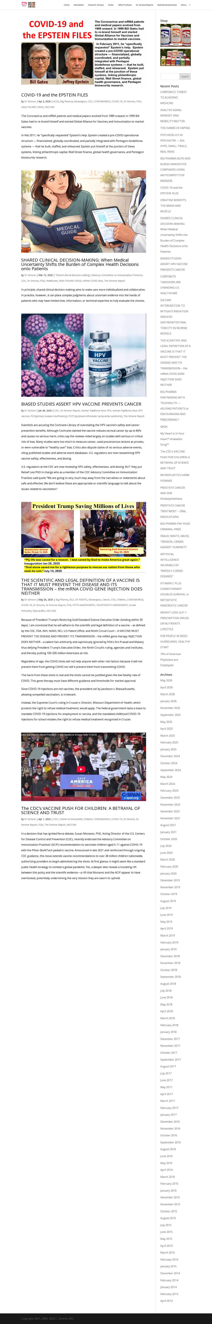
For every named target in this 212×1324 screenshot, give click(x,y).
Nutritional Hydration (167, 5)
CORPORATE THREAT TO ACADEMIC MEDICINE (173, 97)
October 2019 (168, 894)
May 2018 (166, 1004)
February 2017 (169, 1108)
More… (184, 5)
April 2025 (166, 728)
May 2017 (166, 1087)
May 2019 (166, 922)
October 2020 (168, 839)
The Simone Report (114, 280)
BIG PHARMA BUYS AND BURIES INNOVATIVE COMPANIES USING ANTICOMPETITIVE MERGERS (175, 169)
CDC (90, 101)
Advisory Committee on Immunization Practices (117, 275)
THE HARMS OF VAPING (175, 128)
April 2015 (166, 1246)
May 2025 (166, 722)
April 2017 (166, 1094)
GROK (163, 426)
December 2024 (170, 756)
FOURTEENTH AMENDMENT (112, 605)
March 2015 (167, 1252)
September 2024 (170, 770)
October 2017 (168, 1052)
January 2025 (168, 749)
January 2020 (168, 873)
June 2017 (166, 1080)
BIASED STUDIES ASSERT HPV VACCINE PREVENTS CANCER (81, 404)
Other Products (125, 5)
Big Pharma (66, 101)
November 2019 (170, 887)
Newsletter (79, 5)
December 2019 (170, 880)
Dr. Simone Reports (144, 5)
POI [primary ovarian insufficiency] (48, 416)
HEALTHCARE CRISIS (32, 107)
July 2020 (165, 846)
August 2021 (168, 825)
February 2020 (169, 866)
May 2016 (166, 1163)
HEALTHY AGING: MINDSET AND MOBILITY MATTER (172, 115)
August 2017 (168, 1066)
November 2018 (170, 963)
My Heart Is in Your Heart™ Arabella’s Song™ (172, 439)
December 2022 (170, 811)
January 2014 (168, 1287)
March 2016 (167, 1177)
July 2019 (165, 908)
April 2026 (166, 687)
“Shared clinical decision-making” (72, 275)
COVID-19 (117, 101)
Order (111, 5)
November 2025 (170, 708)
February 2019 (169, 942)
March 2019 (167, 935)
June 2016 (166, 1156)
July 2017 (165, 1073)
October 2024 (168, 763)
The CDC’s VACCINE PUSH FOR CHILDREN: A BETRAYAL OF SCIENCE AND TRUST (80, 810)
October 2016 (168, 1135)
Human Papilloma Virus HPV (96, 410)
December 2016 (170, 1121)
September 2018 (170, 977)
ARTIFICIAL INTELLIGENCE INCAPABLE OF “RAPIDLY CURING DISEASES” (171, 565)
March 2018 (167, 1018)
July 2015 (165, 1225)
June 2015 (166, 1232)
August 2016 (168, 1149)
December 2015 (170, 1197)
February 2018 (169, 1025)
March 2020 (167, 859)
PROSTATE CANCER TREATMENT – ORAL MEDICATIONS (173, 511)
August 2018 (168, 984)
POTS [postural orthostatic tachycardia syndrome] (95, 416)
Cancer (106, 599)
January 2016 (168, 1190)
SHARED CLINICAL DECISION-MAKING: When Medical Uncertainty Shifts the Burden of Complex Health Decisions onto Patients (80, 264)
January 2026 (168, 701)
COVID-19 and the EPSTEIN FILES (54, 95)
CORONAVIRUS (102, 101)
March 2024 (167, 784)
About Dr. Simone (96, 5)
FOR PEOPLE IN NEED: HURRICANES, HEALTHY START (175, 641)
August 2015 (168, 1218)
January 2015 (168, 1266)
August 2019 (168, 901)
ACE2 (56, 101)
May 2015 (166, 1239)
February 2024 (169, 790)
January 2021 (168, 832)
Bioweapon (80, 101)
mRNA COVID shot (93, 280)
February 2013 (169, 1294)
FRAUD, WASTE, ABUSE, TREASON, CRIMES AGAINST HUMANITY (175, 541)
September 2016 (170, 1142)
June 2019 (166, 915)
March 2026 (167, 694)
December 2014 (170, 1273)
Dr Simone (30, 101)
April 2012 (166, 1301)
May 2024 (166, 777)
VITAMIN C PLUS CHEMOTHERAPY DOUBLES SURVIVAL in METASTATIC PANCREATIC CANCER (174, 594)
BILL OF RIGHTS (78, 599)
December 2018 (170, 956)
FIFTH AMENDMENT (84, 605)
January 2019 (168, 949)
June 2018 (166, 997)
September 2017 (170, 1059)
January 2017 (168, 1114)
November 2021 (170, 818)
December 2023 (170, 797)
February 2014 (169, 1280)
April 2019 (166, 928)
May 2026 (166, 680)
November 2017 (170, 1046)
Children (121, 599)
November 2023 (170, 804)
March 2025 (167, 735)
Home (66, 5)
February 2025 (169, 742)
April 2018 (166, 1011)
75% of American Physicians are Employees (170, 659)
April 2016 (166, 1170)
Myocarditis (39, 610)
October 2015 (168, 1211)
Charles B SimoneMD (70, 819)
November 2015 (170, 1204)
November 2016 (170, 1128)
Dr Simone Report (70, 410)
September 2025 (170, 715)
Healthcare (52, 280)
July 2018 (165, 991)
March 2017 (167, 1101)
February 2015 (169, 1259)
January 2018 (168, 1032)
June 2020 (166, 853)
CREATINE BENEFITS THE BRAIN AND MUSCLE (173, 205)
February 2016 (169, 1183)
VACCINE (49, 107)
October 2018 (168, 970)
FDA (138, 101)
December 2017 (170, 1039)
